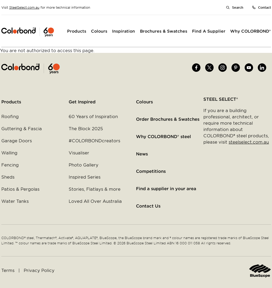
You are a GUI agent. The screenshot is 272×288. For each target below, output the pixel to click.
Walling (9, 152)
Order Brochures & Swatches (167, 119)
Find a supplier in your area (166, 188)
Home (68, 68)
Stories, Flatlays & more (94, 188)
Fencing (10, 164)
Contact (264, 7)
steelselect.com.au (249, 141)
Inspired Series (84, 176)
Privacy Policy (39, 270)
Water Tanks (15, 201)
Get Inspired (82, 101)
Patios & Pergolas (20, 188)
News (142, 153)
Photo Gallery (83, 164)
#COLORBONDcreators (94, 140)
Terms (7, 270)
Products (11, 101)
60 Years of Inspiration (93, 116)
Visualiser (79, 152)
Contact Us (148, 205)
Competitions (151, 171)
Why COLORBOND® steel (163, 136)
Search (237, 7)
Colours (144, 101)
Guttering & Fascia (21, 128)
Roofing (10, 116)
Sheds (7, 176)
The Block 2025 (86, 128)
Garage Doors (16, 140)
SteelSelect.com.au (24, 7)
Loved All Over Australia (95, 201)
